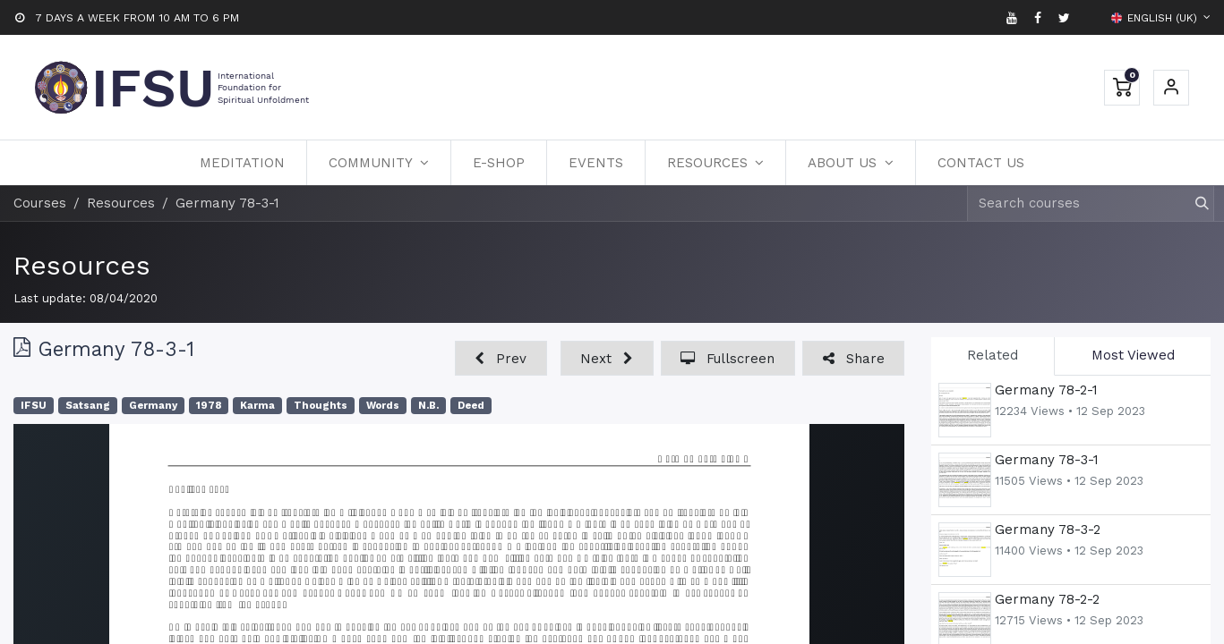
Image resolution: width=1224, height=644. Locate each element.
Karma (257, 405)
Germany (153, 405)
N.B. (428, 405)
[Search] (1194, 203)
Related (992, 355)
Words (382, 405)
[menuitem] (242, 162)
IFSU (34, 405)
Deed (471, 405)
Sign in (1171, 88)
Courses (39, 203)
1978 (208, 405)
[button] (501, 358)
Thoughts (320, 405)
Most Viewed (1133, 355)
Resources (81, 265)
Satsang (87, 405)
